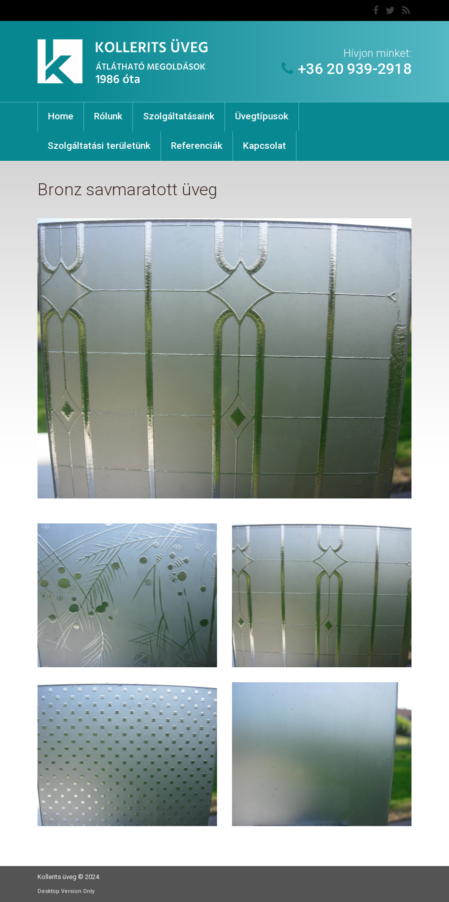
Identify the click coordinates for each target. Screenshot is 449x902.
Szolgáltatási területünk (99, 145)
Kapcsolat (264, 145)
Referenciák (196, 145)
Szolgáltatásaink (178, 116)
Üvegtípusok (261, 116)
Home (61, 116)
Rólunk (108, 116)
